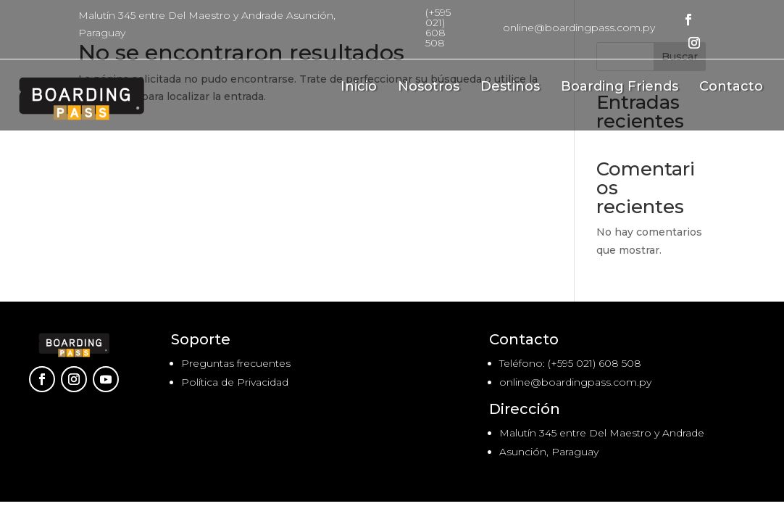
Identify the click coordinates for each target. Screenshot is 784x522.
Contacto (731, 87)
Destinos (510, 87)
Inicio (359, 87)
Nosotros (428, 87)
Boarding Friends (619, 87)
